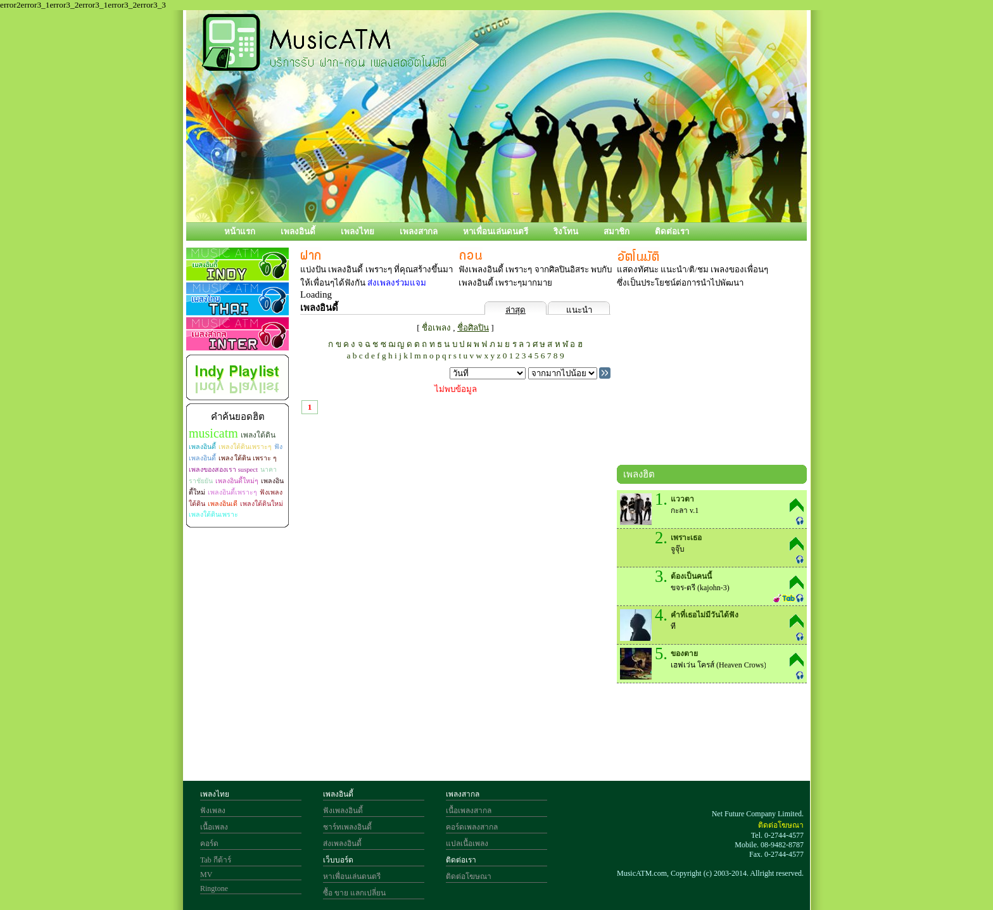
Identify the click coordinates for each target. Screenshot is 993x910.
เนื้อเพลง (214, 827)
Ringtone (214, 888)
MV (206, 874)
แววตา (682, 499)
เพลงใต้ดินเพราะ (213, 514)
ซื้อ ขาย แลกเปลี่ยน (354, 892)
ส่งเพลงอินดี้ (342, 843)
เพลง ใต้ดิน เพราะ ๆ (247, 458)
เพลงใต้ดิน (258, 435)
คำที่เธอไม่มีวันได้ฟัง (704, 614)
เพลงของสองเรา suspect (223, 469)
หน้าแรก (239, 231)
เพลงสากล (419, 231)
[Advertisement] (712, 379)
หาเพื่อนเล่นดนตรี (495, 231)
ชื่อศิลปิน (473, 327)
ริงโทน (565, 231)
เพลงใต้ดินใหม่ (261, 503)
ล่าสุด (515, 310)
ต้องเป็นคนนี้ (691, 576)
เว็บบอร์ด (338, 860)
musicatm (213, 433)
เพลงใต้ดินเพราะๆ (245, 446)
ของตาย (684, 653)
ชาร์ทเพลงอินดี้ (347, 827)
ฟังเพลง (212, 810)
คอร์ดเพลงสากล (472, 827)
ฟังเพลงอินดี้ (343, 810)
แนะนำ (579, 310)
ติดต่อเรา (672, 231)
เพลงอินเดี (222, 503)
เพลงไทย (357, 231)
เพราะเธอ (686, 537)
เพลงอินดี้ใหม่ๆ (236, 480)
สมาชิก (616, 231)
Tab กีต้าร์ (215, 860)
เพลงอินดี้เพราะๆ (232, 492)
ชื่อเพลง (436, 327)
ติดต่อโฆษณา (468, 876)
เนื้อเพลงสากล (468, 810)
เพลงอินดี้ (298, 231)
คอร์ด (209, 843)
